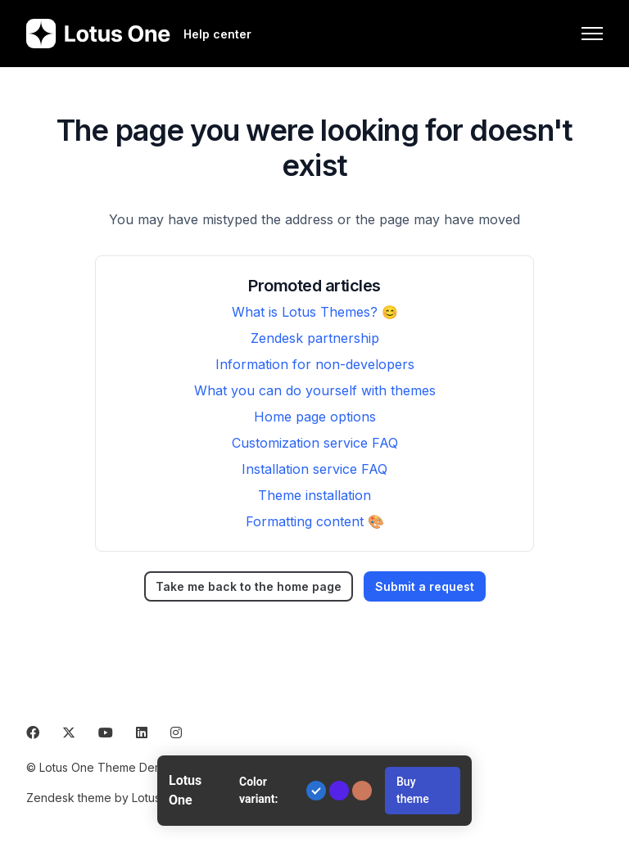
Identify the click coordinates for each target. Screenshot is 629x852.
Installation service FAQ (314, 469)
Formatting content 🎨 (315, 521)
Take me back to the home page (249, 586)
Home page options (315, 416)
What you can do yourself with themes (315, 390)
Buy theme (412, 790)
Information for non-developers (314, 364)
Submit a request (424, 586)
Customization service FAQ (315, 443)
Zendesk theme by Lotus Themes (117, 798)
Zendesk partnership (315, 338)
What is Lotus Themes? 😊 (315, 312)
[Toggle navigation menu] (592, 33)
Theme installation (314, 495)
